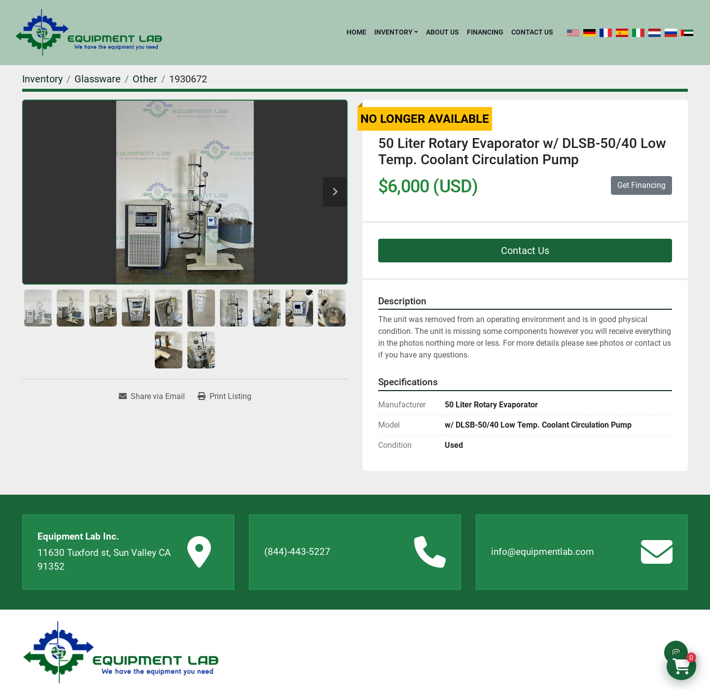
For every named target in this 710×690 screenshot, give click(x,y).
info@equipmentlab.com (542, 551)
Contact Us (532, 32)
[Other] (145, 79)
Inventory (393, 32)
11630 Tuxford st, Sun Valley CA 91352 (104, 560)
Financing (485, 32)
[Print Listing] (224, 396)
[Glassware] (97, 79)
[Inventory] (42, 79)
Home (356, 32)
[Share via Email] (151, 396)
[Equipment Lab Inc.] (120, 652)
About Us (442, 32)
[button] (396, 32)
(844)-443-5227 (297, 551)
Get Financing (641, 185)
